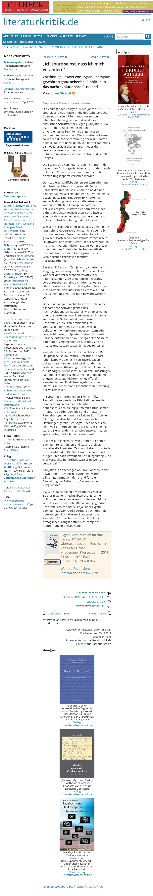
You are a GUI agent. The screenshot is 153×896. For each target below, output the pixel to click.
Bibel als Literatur (20, 487)
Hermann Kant (13, 223)
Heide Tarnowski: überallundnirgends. (16, 335)
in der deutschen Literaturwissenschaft (16, 502)
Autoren (66, 36)
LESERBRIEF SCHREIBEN (94, 592)
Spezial (38, 36)
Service (81, 36)
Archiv (26, 36)
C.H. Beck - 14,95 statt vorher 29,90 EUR (134, 116)
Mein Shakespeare (15, 220)
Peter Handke (25, 263)
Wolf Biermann (20, 216)
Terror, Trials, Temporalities (15, 420)
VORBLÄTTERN (101, 57)
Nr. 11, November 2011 (54, 46)
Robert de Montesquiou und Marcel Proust (18, 392)
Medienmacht (12, 69)
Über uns (27, 42)
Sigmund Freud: (19, 477)
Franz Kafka (11, 450)
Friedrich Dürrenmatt (15, 229)
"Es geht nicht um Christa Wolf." (17, 362)
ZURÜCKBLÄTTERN (55, 57)
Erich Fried (10, 248)
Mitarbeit (10, 42)
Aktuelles (10, 36)
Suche (108, 36)
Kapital (8, 82)
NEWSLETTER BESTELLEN (93, 606)
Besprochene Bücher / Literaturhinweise (66, 103)
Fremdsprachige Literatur (86, 46)
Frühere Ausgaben (26, 46)
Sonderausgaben (15, 196)
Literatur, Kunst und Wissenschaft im (18, 463)
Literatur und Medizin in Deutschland (18, 403)
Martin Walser (16, 213)
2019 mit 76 (11, 355)
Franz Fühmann (24, 256)
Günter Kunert (12, 206)
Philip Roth (28, 206)
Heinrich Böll (11, 209)
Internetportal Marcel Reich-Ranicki (16, 282)
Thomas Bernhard (14, 239)
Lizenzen (81, 644)
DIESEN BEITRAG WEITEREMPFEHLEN (86, 597)
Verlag (146, 20)
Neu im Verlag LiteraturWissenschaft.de (77, 873)
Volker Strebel (60, 93)
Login (40, 42)
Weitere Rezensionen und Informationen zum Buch (80, 570)
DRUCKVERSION (98, 601)
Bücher (52, 36)
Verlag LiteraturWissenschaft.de (77, 723)
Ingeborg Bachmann (16, 271)
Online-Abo (10, 115)
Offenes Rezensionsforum (19, 88)
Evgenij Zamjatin (73, 535)
